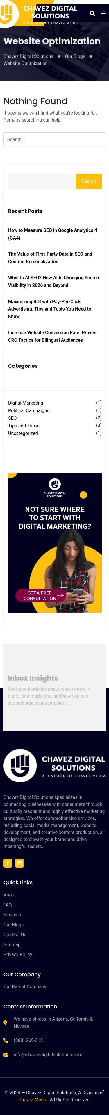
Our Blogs (13, 924)
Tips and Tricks (24, 426)
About (9, 895)
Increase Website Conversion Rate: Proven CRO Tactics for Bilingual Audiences (52, 336)
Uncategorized (23, 433)
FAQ (7, 905)
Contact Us (14, 934)
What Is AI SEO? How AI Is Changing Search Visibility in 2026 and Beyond (53, 281)
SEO (12, 418)
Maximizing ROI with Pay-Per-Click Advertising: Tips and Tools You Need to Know (49, 309)
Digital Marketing (25, 403)
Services (12, 915)
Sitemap (12, 944)
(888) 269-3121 (29, 1040)
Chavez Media (32, 1099)
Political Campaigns (28, 410)
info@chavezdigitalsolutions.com (48, 1054)
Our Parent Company (24, 986)
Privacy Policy (17, 954)
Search (89, 181)
